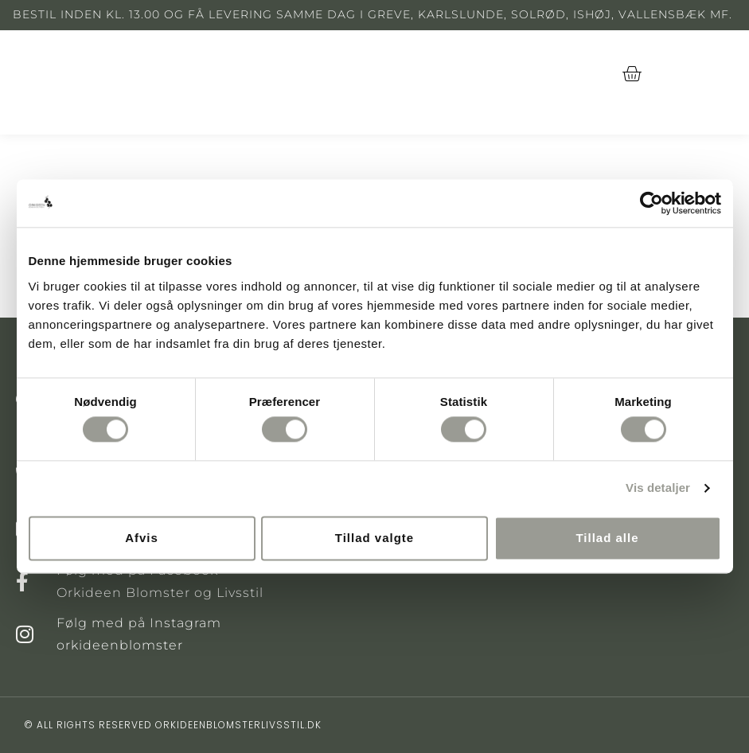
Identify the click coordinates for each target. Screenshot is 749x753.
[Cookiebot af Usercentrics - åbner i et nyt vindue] (651, 203)
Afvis (141, 537)
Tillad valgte (374, 537)
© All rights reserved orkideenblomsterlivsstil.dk (173, 725)
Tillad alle (606, 537)
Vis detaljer (658, 488)
